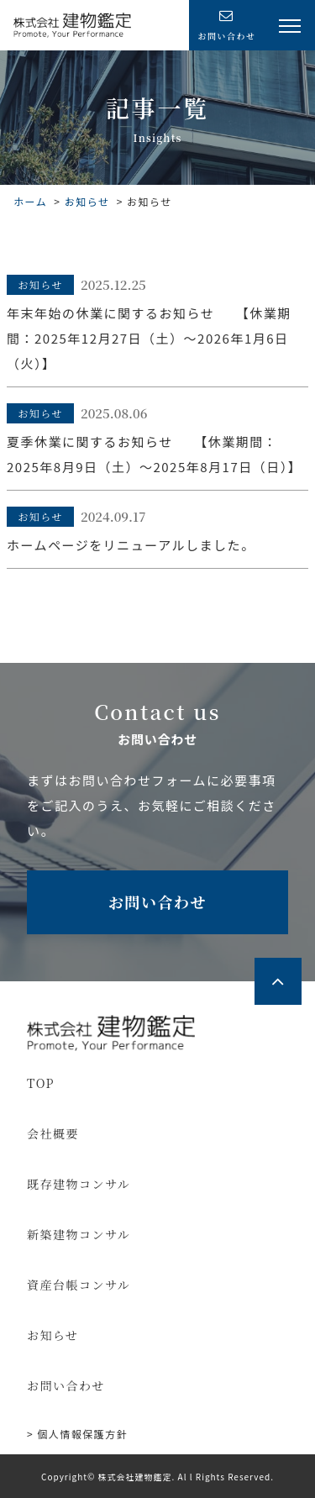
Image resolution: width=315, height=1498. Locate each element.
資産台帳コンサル (78, 1284)
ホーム (30, 201)
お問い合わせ (157, 901)
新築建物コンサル (78, 1234)
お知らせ (87, 201)
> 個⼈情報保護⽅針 (77, 1434)
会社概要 (53, 1133)
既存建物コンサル (78, 1183)
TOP (41, 1083)
